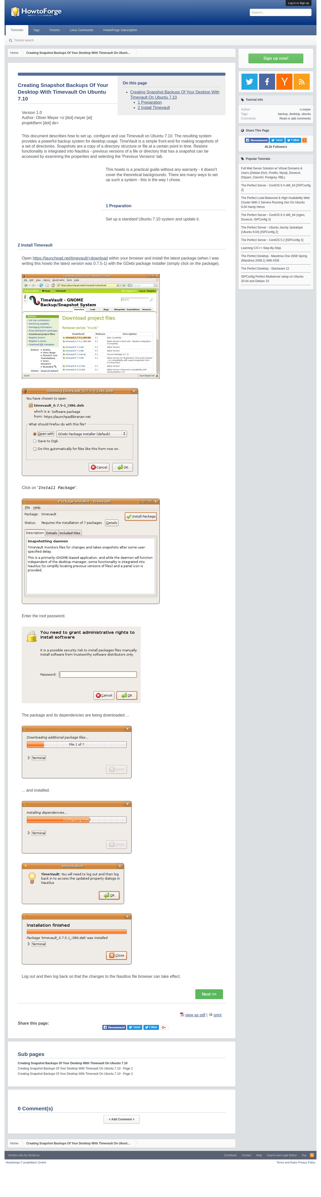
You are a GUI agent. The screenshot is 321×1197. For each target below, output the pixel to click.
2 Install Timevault (154, 107)
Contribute (230, 1155)
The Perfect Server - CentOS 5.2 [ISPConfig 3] (272, 240)
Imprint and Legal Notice (282, 1155)
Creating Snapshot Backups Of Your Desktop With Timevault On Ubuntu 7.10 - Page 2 (75, 1068)
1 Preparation (150, 102)
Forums (55, 30)
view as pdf (195, 1015)
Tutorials (17, 30)
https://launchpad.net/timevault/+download (70, 258)
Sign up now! (275, 58)
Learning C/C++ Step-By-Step (261, 248)
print (217, 1015)
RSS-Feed (312, 1155)
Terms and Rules (287, 1162)
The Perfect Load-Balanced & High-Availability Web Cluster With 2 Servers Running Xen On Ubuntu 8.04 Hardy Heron (275, 202)
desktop (294, 114)
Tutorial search (24, 40)
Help (259, 1155)
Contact (246, 1155)
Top (304, 1155)
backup (283, 114)
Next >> (209, 994)
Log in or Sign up (298, 3)
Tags (36, 30)
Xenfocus (34, 1155)
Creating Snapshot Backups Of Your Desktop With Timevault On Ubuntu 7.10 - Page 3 (75, 1073)
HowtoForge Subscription (120, 30)
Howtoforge (26, 1162)
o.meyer (305, 109)
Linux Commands (81, 30)
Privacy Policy (306, 1162)
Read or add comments (295, 118)
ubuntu (306, 114)
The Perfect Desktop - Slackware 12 (265, 268)
